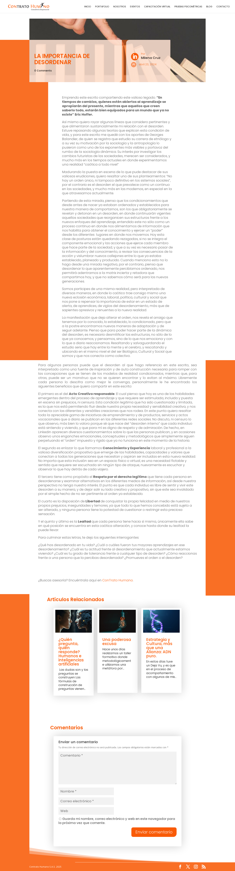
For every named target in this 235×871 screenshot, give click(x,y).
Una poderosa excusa (116, 641)
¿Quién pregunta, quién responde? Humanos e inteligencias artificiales (71, 652)
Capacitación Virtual (157, 6)
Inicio (87, 6)
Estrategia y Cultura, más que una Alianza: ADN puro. (159, 648)
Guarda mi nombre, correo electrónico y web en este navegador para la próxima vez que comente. (116, 820)
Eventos (135, 6)
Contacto (223, 6)
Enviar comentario (153, 832)
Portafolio (102, 6)
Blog (209, 6)
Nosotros (119, 6)
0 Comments (43, 70)
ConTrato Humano (117, 580)
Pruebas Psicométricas (188, 6)
